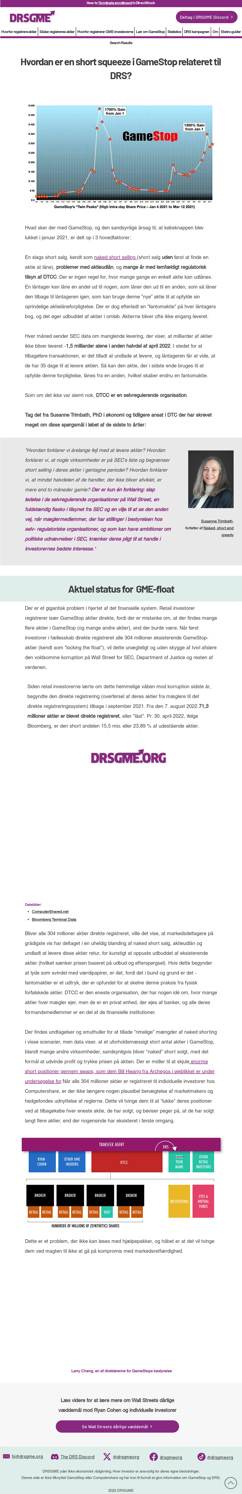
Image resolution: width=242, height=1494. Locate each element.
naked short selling (115, 257)
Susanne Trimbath (217, 521)
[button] (174, 31)
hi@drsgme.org (27, 1456)
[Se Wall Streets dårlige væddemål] (117, 1426)
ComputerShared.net (50, 911)
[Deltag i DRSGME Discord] (207, 17)
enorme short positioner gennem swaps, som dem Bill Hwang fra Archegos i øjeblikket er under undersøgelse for (120, 1071)
